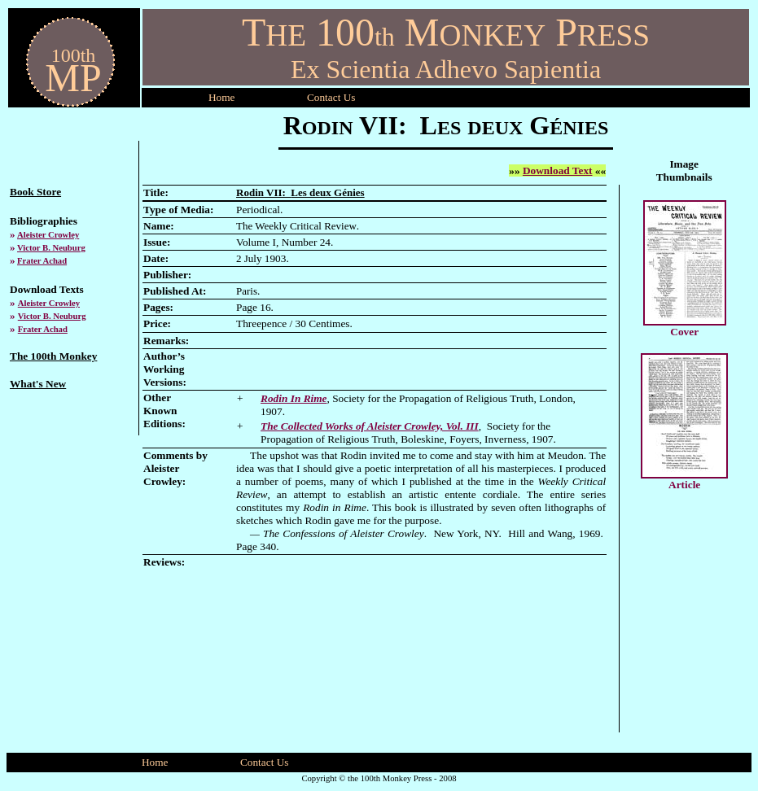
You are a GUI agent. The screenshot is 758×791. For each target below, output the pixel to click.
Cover (684, 332)
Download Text (558, 170)
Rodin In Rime (293, 398)
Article (684, 485)
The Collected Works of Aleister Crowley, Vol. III (370, 426)
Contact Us (264, 762)
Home (221, 97)
